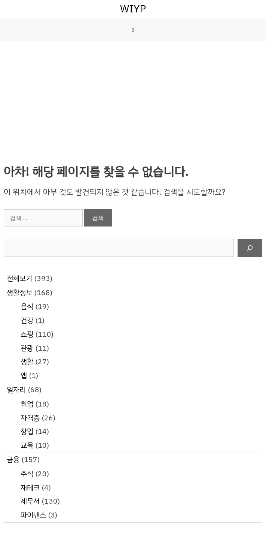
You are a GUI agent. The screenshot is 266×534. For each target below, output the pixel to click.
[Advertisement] (133, 97)
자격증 (30, 417)
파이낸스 (33, 515)
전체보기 (19, 278)
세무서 (30, 501)
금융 (13, 459)
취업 (27, 404)
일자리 (16, 389)
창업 (27, 431)
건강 (27, 320)
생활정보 (19, 292)
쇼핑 (27, 334)
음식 (27, 306)
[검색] (250, 248)
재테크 (30, 487)
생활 (27, 361)
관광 (27, 348)
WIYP (133, 8)
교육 (27, 445)
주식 (27, 473)
